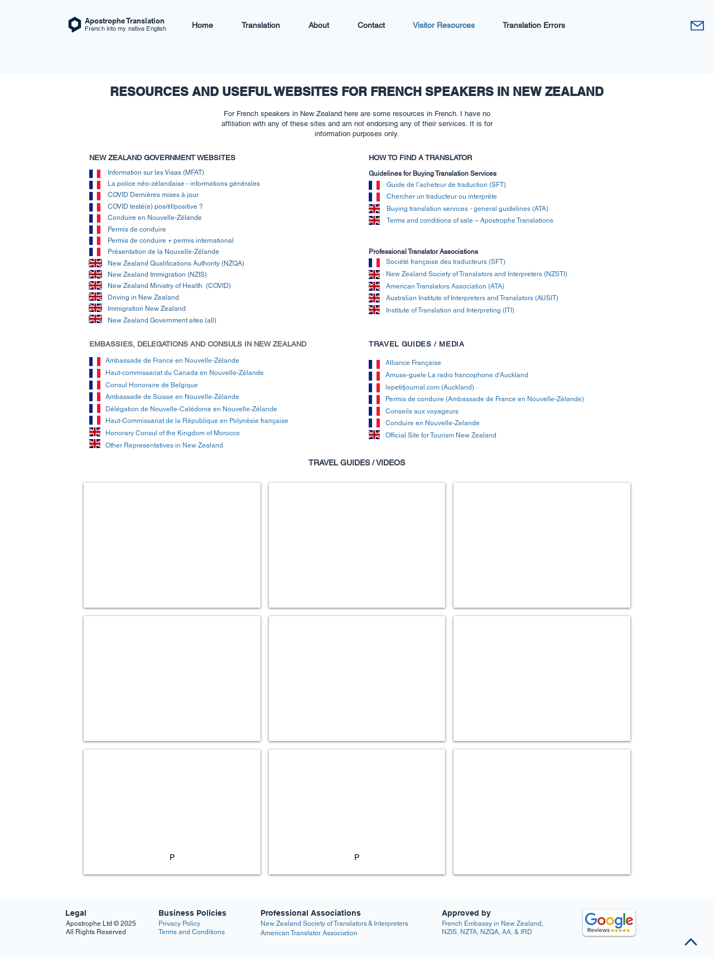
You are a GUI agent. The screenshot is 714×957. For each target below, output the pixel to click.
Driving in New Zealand (144, 297)
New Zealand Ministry (141, 286)
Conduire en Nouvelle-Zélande (156, 218)
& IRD (522, 932)
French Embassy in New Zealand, (492, 923)
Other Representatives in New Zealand (168, 445)
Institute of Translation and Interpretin (441, 310)
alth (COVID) (211, 286)
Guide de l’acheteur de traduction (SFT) (446, 185)
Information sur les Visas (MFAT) (156, 172)
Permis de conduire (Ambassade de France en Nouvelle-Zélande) (484, 399)
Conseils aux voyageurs (422, 411)
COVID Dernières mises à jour (153, 195)
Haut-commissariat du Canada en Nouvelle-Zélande (184, 373)
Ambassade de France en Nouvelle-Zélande (172, 360)
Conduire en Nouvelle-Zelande (432, 423)
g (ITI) (505, 310)
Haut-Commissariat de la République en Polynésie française (196, 421)
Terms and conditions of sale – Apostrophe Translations (470, 220)
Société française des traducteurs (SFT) (445, 262)
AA (506, 932)
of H (181, 286)
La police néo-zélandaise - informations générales (184, 183)
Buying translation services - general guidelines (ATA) (467, 209)
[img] (95, 274)
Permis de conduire (139, 229)
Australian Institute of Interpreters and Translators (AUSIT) (472, 298)
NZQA (489, 932)
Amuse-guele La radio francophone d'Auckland (456, 375)
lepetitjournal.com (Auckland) (429, 387)
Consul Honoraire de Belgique (151, 385)
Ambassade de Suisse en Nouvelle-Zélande (172, 397)
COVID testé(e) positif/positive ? (156, 206)
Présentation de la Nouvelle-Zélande (163, 252)
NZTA (468, 932)
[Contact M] (697, 26)
